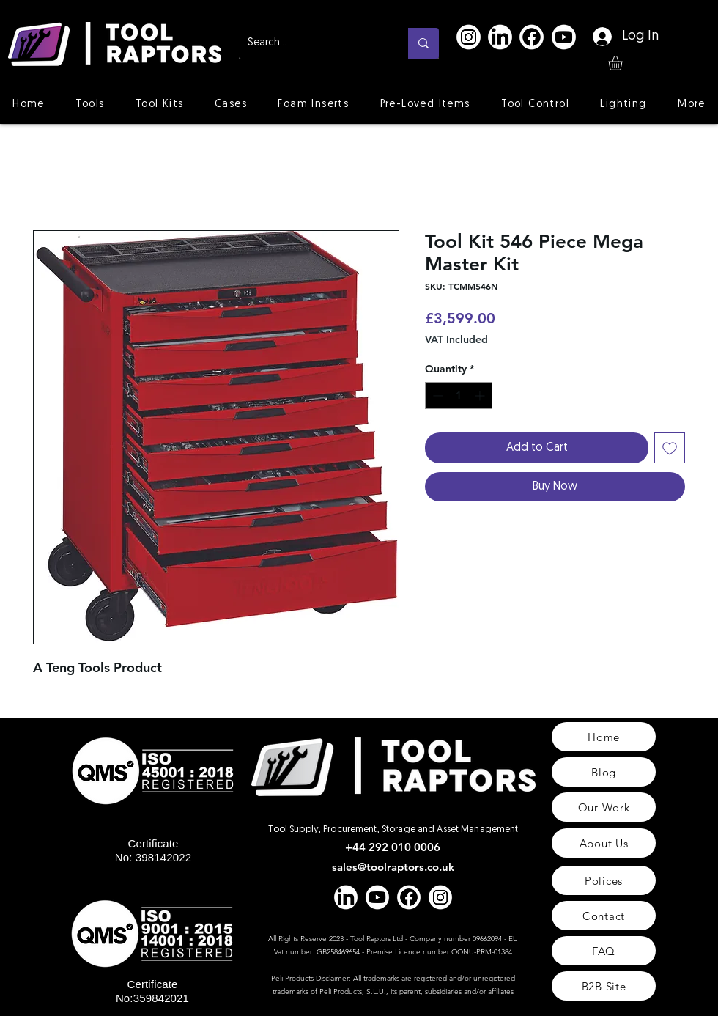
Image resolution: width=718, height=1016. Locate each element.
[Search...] (312, 43)
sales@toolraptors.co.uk (393, 867)
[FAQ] (604, 950)
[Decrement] (436, 395)
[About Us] (604, 843)
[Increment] (481, 395)
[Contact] (604, 915)
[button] (624, 63)
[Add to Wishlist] (669, 447)
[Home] (604, 736)
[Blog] (604, 772)
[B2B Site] (604, 986)
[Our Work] (604, 807)
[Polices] (604, 880)
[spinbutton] (458, 395)
